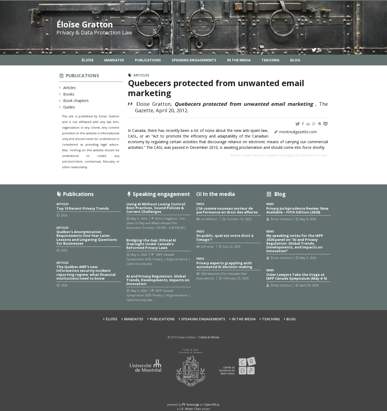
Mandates (114, 60)
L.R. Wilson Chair (190, 409)
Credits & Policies (208, 337)
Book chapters (76, 100)
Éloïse (88, 60)
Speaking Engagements (194, 60)
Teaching (270, 60)
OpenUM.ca (211, 404)
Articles (69, 87)
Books (68, 94)
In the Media (239, 60)
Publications (148, 60)
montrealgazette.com (298, 131)
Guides (69, 107)
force (193, 404)
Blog (295, 60)
